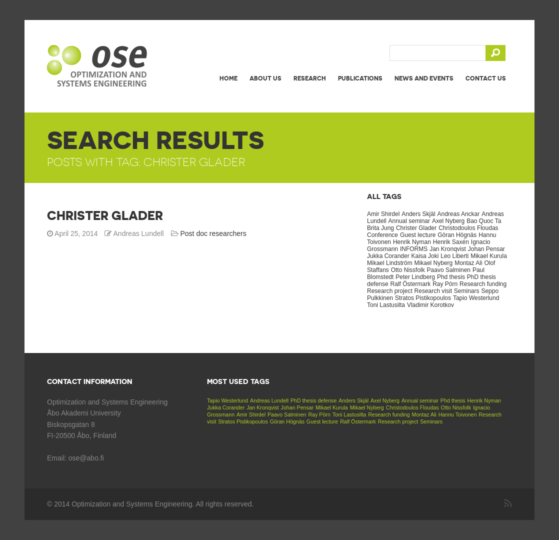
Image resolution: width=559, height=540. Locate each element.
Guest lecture (418, 235)
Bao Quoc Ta (483, 221)
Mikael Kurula (488, 256)
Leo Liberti (454, 256)
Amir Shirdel (383, 214)
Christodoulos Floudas (468, 228)
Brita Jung (380, 228)
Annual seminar (409, 221)
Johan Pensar (486, 249)
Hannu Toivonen (457, 415)
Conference (382, 235)
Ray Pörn (445, 284)
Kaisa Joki (425, 256)
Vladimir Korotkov (430, 305)
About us (266, 78)
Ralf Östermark (410, 284)
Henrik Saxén (451, 242)
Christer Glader (105, 215)
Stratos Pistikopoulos (423, 298)
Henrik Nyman (412, 242)
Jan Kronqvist (448, 249)
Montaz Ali (468, 263)
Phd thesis (451, 277)
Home (229, 78)
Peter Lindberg (415, 277)
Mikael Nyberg (433, 263)
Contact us (486, 78)
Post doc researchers (213, 234)
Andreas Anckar (459, 214)
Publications (360, 78)
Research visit (433, 291)
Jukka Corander (388, 256)
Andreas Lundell (269, 401)
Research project (389, 291)
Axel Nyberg (448, 221)
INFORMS (414, 249)
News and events (424, 78)
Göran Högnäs (457, 235)
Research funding (483, 284)
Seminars (467, 291)
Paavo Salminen (448, 270)
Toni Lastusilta (386, 305)
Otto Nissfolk (408, 270)
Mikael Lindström (389, 263)
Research (310, 78)
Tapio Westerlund (476, 298)
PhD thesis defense (313, 401)
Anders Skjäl (418, 214)
